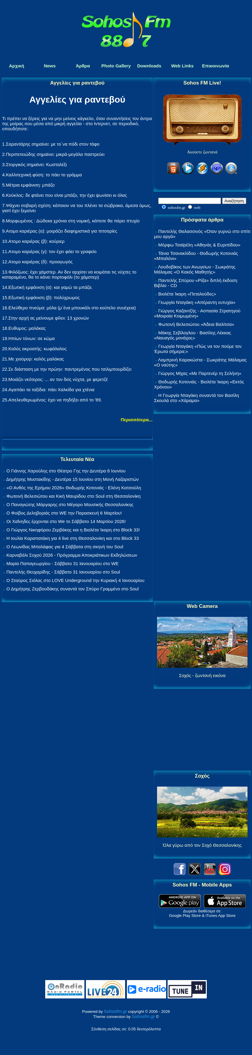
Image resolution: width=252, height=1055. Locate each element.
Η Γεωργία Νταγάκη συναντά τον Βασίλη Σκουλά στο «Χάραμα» (196, 398)
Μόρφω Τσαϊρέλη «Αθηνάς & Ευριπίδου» (199, 244)
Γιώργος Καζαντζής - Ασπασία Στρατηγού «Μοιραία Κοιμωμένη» (197, 313)
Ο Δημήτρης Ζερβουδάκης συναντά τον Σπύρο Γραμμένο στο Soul (72, 588)
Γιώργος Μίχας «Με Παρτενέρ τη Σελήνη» (199, 373)
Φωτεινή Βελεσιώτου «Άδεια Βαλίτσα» (196, 324)
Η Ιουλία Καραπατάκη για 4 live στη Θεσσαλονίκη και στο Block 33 (72, 538)
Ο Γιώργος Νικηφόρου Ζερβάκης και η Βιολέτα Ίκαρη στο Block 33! (73, 529)
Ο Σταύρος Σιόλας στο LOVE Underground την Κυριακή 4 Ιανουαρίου (75, 580)
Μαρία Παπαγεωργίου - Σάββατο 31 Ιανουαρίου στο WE (62, 563)
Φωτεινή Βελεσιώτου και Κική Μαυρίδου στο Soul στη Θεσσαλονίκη (73, 496)
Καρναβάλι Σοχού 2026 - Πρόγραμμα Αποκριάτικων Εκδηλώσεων (71, 555)
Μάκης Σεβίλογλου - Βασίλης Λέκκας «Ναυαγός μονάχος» (192, 335)
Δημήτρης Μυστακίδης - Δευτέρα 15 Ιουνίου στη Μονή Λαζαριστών (72, 479)
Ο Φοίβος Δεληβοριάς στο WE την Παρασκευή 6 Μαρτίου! (64, 512)
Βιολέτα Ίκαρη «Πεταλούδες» (187, 293)
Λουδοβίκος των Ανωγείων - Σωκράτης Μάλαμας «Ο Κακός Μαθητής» (194, 269)
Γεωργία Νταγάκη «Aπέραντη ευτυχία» (196, 302)
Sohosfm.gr (115, 1011)
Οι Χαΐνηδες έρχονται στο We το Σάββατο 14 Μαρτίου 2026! (66, 521)
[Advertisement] (202, 507)
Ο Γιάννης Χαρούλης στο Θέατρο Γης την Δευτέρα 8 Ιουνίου (65, 470)
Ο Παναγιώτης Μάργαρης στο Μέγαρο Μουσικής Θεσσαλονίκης (69, 504)
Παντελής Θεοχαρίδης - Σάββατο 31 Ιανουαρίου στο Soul (63, 571)
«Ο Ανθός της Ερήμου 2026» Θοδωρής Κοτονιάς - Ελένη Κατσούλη (73, 487)
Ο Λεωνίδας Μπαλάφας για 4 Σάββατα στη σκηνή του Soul (64, 546)
